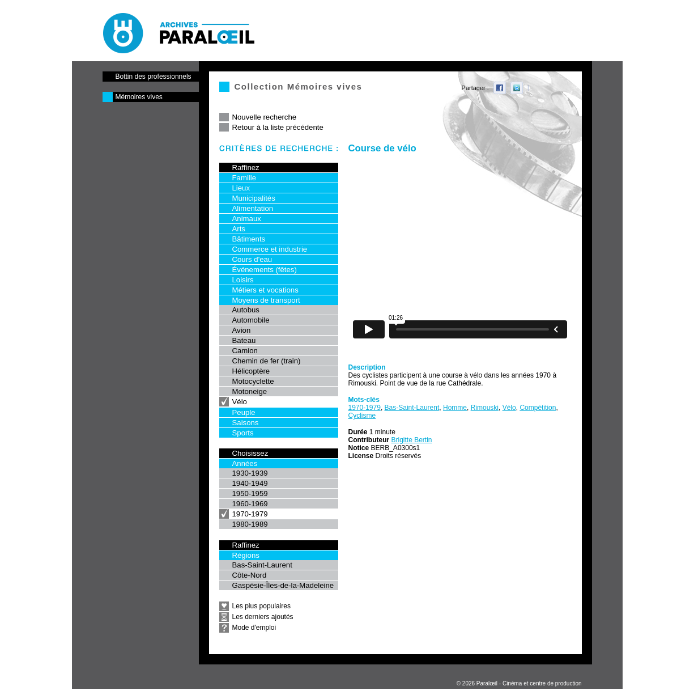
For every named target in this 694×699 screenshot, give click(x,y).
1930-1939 (250, 473)
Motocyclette (253, 381)
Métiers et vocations (265, 290)
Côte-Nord (249, 575)
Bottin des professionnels (153, 77)
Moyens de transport (266, 300)
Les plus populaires (261, 606)
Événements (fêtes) (264, 269)
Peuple (244, 412)
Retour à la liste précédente (277, 127)
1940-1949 (250, 483)
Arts (238, 228)
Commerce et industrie (270, 249)
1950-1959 (250, 493)
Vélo (239, 401)
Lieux (241, 188)
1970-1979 (250, 514)
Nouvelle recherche (264, 117)
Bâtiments (249, 239)
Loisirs (243, 280)
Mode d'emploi (254, 628)
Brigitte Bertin (411, 440)
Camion (245, 350)
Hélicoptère (251, 371)
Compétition (538, 408)
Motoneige (249, 391)
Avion (241, 330)
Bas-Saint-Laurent (262, 565)
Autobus (245, 310)
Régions (245, 555)
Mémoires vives (139, 97)
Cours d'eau (252, 259)
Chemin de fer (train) (266, 361)
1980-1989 (250, 524)
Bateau (244, 340)
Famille (244, 177)
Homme (455, 408)
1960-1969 (250, 503)
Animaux (246, 218)
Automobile (251, 320)
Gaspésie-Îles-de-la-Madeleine (283, 585)
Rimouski (485, 408)
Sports (243, 433)
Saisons (245, 422)
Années (245, 463)
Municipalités (253, 198)
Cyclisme (362, 416)
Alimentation (253, 208)
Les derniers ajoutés (262, 617)
